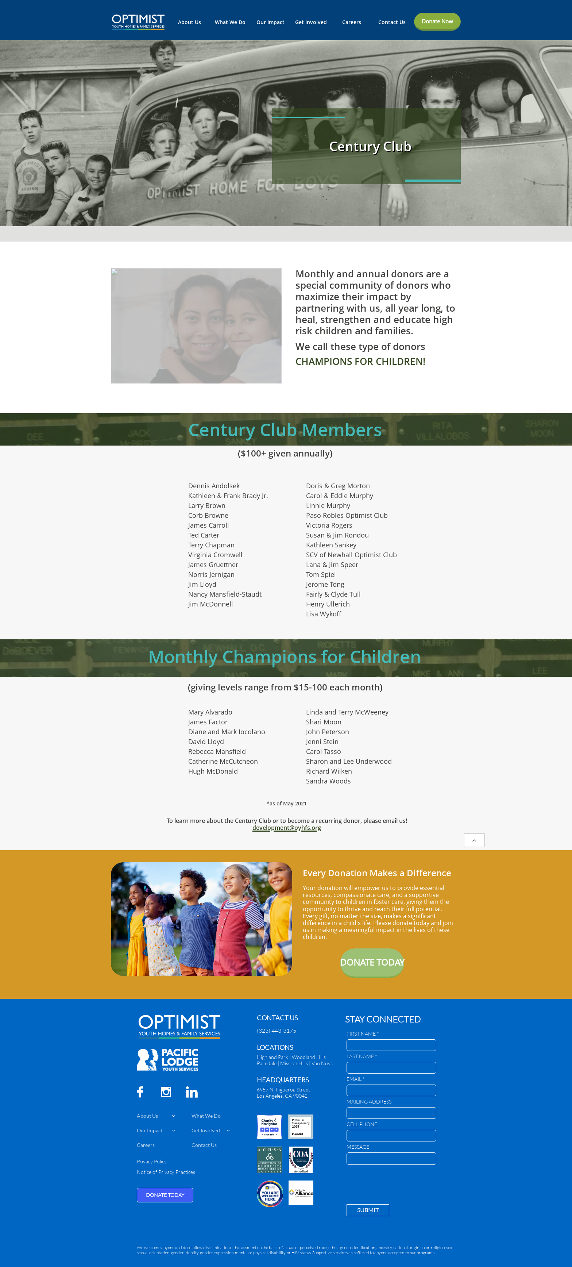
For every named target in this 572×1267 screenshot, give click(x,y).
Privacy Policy (152, 1161)
